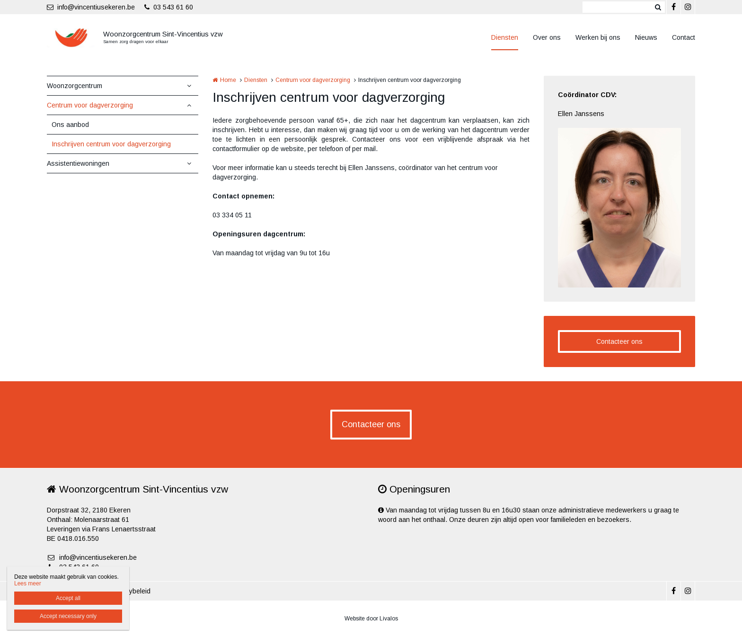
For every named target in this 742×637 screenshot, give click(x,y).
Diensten (504, 37)
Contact (683, 37)
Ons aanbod (70, 124)
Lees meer (27, 583)
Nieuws (646, 37)
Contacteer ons (619, 341)
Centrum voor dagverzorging (90, 105)
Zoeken (658, 7)
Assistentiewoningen (78, 163)
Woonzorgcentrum (74, 86)
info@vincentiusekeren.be (91, 7)
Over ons (547, 37)
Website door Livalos (371, 618)
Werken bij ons (597, 37)
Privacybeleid (130, 591)
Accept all (68, 598)
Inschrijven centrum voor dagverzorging (111, 144)
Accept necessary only (68, 616)
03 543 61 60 (168, 7)
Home (228, 80)
